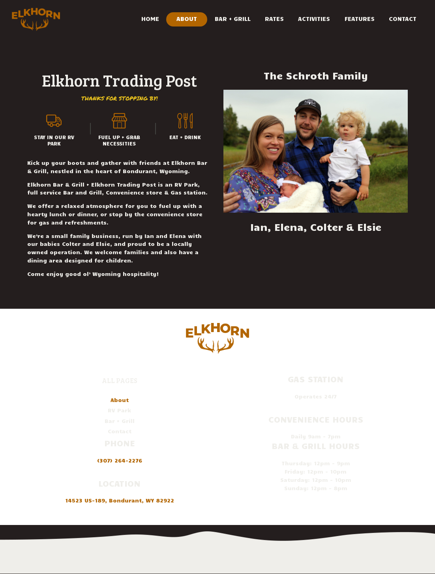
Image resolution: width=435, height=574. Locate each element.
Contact (119, 431)
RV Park (119, 410)
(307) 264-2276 (119, 460)
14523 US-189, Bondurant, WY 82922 (119, 500)
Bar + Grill (120, 420)
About (120, 400)
